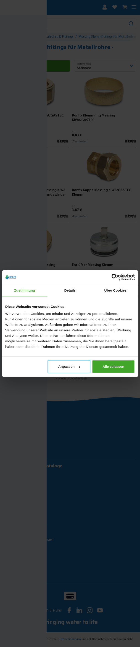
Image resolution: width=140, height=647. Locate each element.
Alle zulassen (113, 366)
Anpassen (69, 366)
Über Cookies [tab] (115, 290)
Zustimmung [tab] (24, 290)
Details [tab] (70, 290)
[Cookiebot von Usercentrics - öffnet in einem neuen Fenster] (115, 276)
